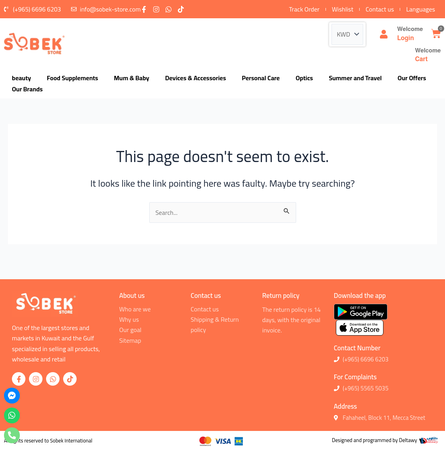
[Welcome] (383, 34)
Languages (420, 9)
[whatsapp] (12, 415)
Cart (421, 59)
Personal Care (260, 78)
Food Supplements (72, 78)
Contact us (380, 9)
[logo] (34, 43)
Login (405, 38)
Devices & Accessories (195, 78)
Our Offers (412, 78)
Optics (304, 78)
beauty (21, 78)
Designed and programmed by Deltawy (375, 440)
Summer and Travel (355, 78)
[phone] (12, 435)
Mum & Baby (131, 78)
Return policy (281, 295)
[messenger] (12, 396)
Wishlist (342, 9)
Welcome (410, 29)
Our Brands (27, 89)
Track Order (304, 9)
